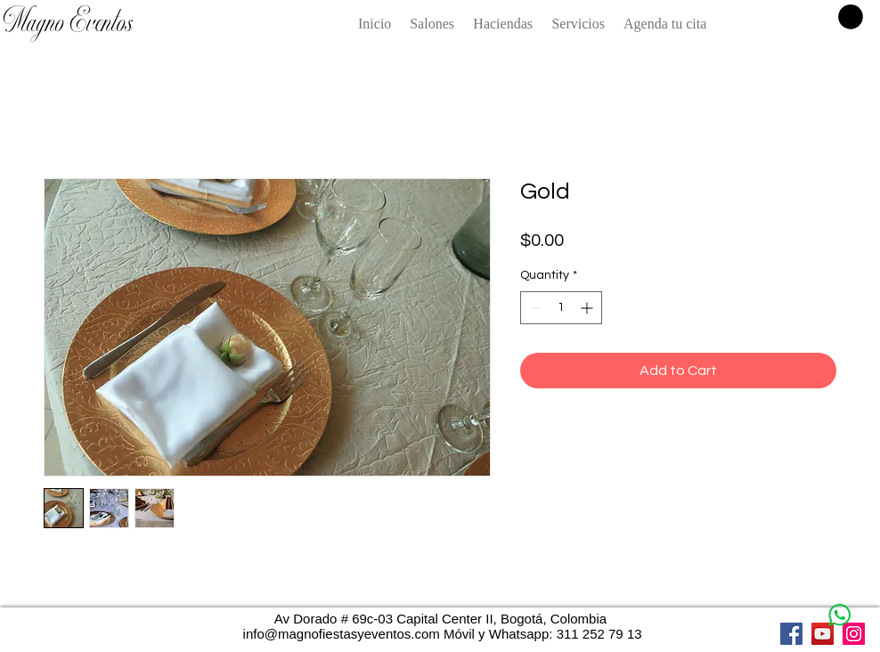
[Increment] (588, 307)
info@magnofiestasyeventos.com (341, 633)
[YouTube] (822, 634)
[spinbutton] (561, 307)
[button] (850, 16)
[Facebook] (791, 634)
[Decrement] (534, 307)
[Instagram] (854, 634)
